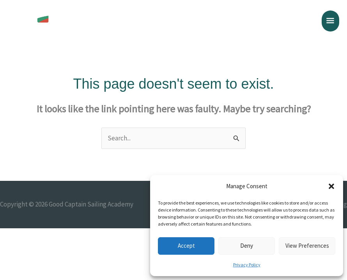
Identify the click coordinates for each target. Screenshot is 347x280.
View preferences (307, 245)
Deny (246, 245)
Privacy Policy (246, 265)
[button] (331, 186)
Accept (186, 245)
